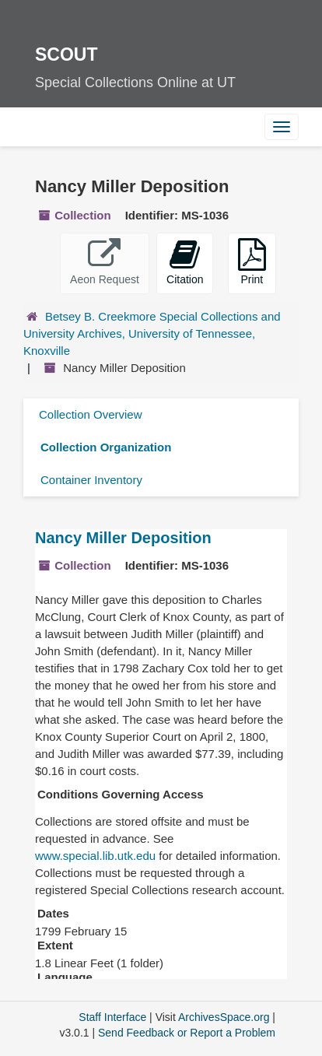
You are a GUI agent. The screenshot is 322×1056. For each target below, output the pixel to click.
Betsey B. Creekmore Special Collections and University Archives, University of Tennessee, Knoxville (152, 333)
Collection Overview (90, 414)
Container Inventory (91, 479)
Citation (184, 262)
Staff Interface (112, 1017)
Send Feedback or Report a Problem (186, 1032)
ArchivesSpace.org (224, 1017)
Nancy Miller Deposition (123, 537)
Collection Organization (105, 447)
